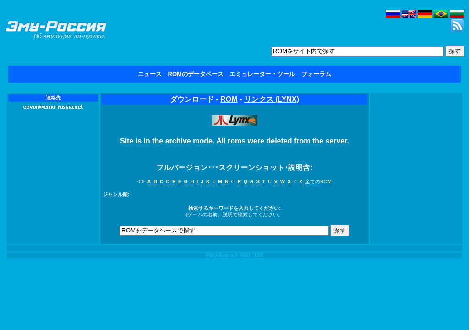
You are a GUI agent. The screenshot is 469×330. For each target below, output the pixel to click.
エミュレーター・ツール (262, 74)
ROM (228, 99)
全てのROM (318, 181)
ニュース (150, 74)
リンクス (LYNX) (271, 99)
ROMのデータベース (196, 74)
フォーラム (316, 74)
